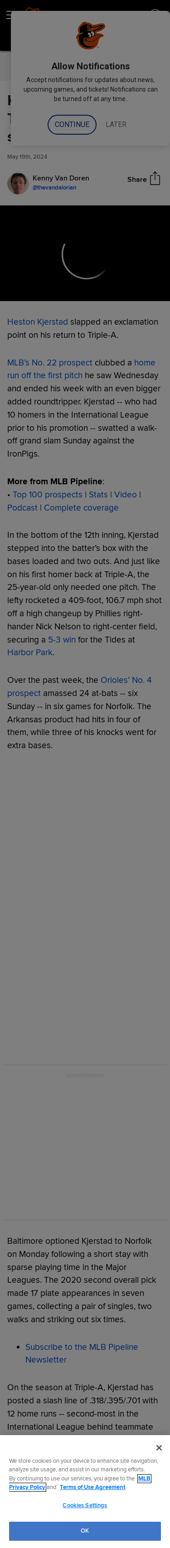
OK (85, 1530)
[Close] (159, 1448)
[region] (85, 1491)
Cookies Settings (85, 1505)
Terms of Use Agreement (92, 1487)
